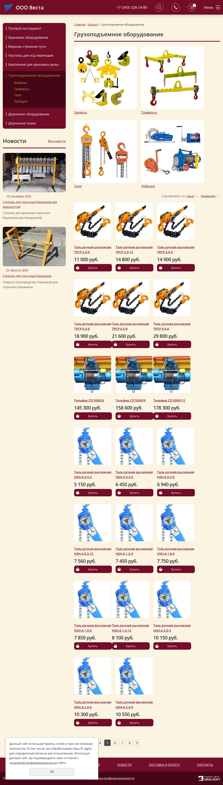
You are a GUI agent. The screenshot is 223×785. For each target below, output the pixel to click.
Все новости (57, 141)
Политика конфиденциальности (112, 778)
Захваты (20, 82)
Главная (79, 24)
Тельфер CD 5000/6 (89, 400)
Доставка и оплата (164, 764)
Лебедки (21, 101)
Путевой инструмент (24, 28)
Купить (93, 268)
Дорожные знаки (22, 123)
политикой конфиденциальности (33, 763)
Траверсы (22, 89)
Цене (190, 196)
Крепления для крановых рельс (33, 64)
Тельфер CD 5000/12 (169, 400)
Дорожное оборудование (28, 114)
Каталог (93, 24)
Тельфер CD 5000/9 (131, 400)
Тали (17, 95)
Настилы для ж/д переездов (30, 55)
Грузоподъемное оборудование (34, 75)
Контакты (205, 764)
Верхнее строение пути (27, 46)
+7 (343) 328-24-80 (132, 7)
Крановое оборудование (28, 37)
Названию (208, 196)
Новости (124, 764)
